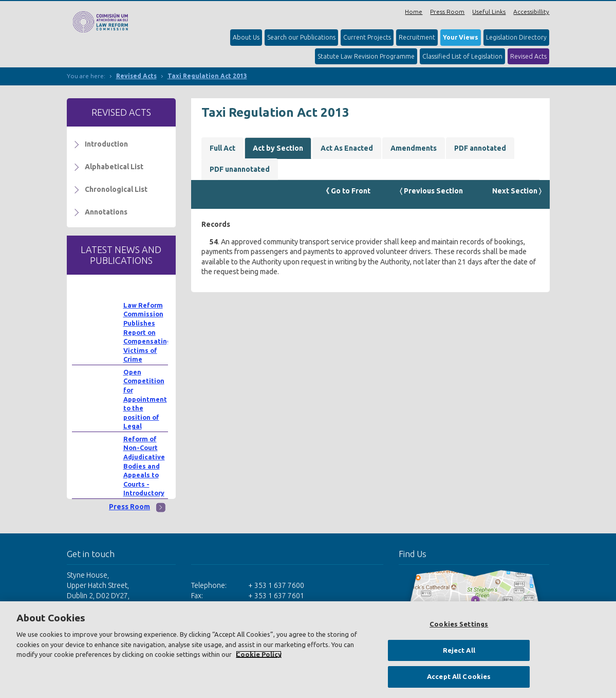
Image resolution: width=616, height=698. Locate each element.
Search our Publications (301, 37)
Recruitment (417, 37)
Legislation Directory (516, 37)
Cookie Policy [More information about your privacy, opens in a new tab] (259, 654)
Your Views (460, 37)
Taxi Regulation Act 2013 (207, 76)
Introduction (106, 144)
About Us (246, 37)
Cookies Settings (459, 624)
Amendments (413, 148)
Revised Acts (528, 56)
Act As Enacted (347, 148)
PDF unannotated (240, 169)
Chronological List (116, 189)
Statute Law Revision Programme (366, 56)
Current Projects (367, 37)
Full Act (222, 148)
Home (413, 11)
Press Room (447, 11)
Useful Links (489, 11)
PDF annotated (480, 148)
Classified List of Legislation (462, 56)
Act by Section (278, 148)
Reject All (459, 650)
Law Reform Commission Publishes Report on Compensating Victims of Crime (147, 332)
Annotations (106, 212)
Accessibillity (531, 11)
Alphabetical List (114, 167)
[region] (308, 649)
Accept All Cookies (459, 676)
